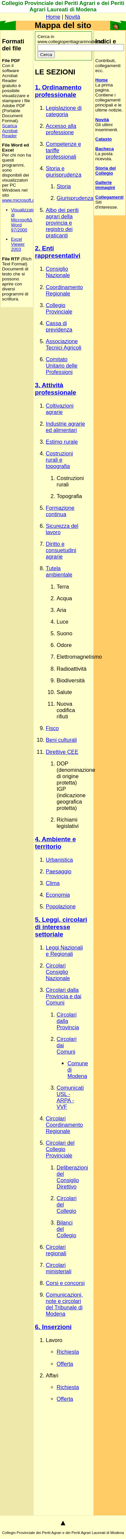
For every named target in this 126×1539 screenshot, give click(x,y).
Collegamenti (109, 197)
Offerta (65, 1364)
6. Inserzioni (53, 1326)
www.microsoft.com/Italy (26, 200)
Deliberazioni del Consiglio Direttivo (72, 1176)
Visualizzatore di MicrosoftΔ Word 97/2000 (25, 219)
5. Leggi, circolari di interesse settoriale (61, 927)
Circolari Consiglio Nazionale (58, 971)
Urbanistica (59, 860)
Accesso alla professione (61, 129)
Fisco (52, 728)
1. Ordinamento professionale (58, 91)
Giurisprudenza (75, 198)
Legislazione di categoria (64, 111)
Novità (72, 17)
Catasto (103, 139)
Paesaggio (58, 871)
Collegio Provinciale (59, 308)
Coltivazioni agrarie (60, 409)
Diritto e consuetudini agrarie (61, 550)
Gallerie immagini (105, 185)
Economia (58, 895)
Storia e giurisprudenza (63, 171)
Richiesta (68, 1352)
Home (53, 17)
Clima (52, 883)
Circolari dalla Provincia (68, 1021)
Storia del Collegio (105, 171)
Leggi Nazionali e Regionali (64, 950)
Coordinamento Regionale (64, 290)
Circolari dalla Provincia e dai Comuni (63, 996)
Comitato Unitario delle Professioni (61, 365)
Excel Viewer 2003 (18, 244)
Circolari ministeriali (58, 1268)
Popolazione (61, 906)
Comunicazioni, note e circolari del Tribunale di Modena (64, 1304)
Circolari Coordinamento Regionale (64, 1124)
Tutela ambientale (59, 571)
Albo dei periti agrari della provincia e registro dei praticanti (62, 222)
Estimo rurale (62, 442)
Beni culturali (61, 740)
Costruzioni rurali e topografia (59, 459)
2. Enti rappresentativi (57, 252)
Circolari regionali (56, 1250)
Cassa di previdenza (59, 326)
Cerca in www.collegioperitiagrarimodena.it (81, 42)
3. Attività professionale (55, 389)
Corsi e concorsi (65, 1283)
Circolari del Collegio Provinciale (60, 1149)
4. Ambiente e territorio (55, 843)
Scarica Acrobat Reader (9, 130)
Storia (64, 186)
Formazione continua (60, 511)
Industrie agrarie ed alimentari (65, 427)
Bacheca (104, 148)
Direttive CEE (62, 752)
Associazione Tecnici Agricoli (63, 344)
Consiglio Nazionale (58, 272)
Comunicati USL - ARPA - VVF (70, 1097)
